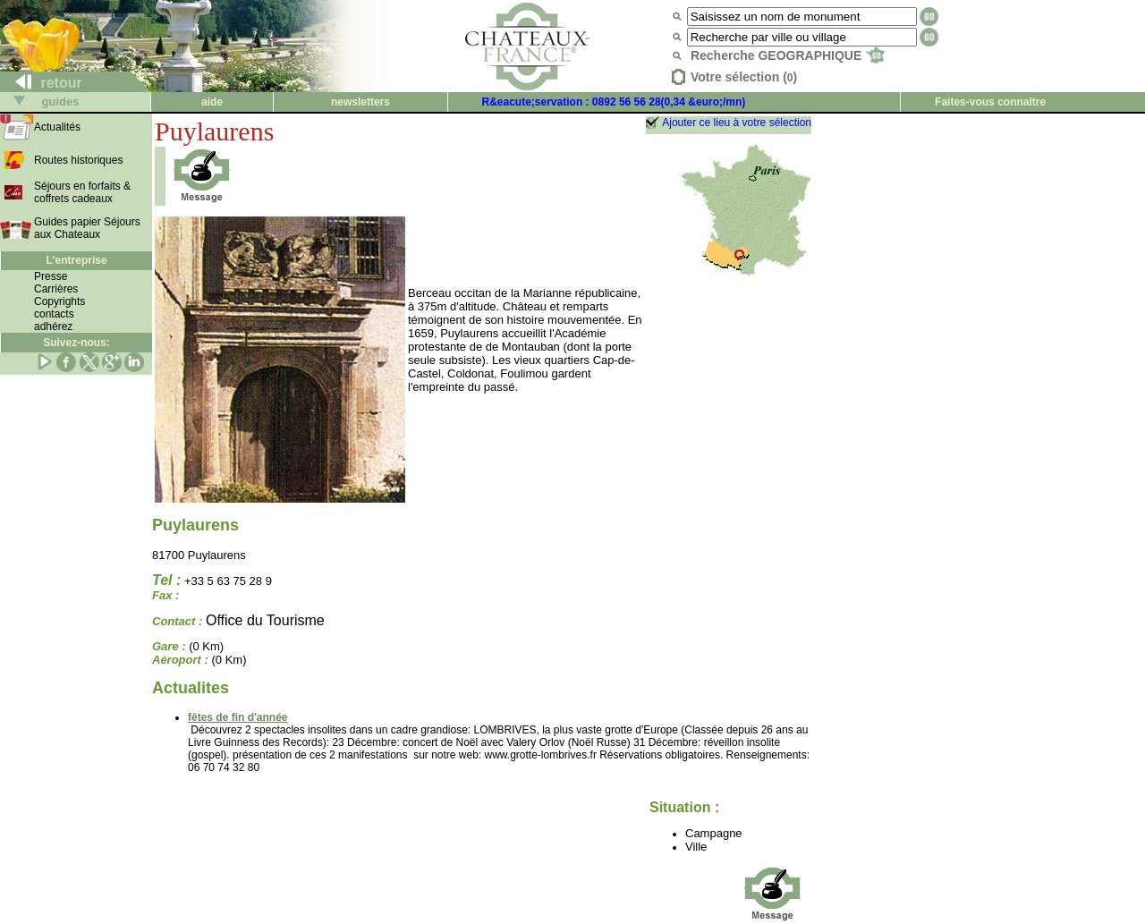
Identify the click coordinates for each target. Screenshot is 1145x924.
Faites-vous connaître (990, 102)
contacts (54, 314)
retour (41, 82)
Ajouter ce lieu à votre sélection (736, 122)
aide (212, 102)
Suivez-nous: (76, 342)
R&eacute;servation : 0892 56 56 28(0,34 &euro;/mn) (614, 102)
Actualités (57, 127)
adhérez (53, 326)
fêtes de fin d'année (238, 717)
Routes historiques (78, 160)
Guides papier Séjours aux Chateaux (87, 228)
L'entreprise (76, 260)
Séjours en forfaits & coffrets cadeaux (82, 192)
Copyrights (59, 301)
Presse (50, 276)
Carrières (56, 289)
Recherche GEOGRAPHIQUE (788, 55)
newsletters (360, 102)
